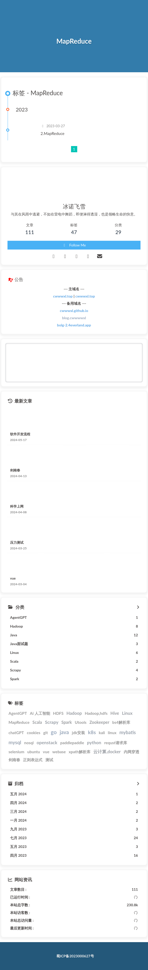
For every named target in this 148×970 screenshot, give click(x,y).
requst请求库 (115, 742)
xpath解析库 (79, 751)
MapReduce (19, 722)
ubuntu (33, 751)
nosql (29, 742)
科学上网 (17, 506)
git (45, 732)
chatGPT (16, 732)
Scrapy (51, 722)
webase (59, 751)
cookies (33, 732)
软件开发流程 (20, 434)
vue (13, 578)
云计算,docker (107, 751)
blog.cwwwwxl (74, 318)
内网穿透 (131, 751)
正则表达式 (32, 759)
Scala (37, 722)
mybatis (127, 732)
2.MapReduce (52, 133)
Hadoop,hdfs (96, 713)
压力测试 (17, 542)
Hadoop (74, 713)
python (94, 742)
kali (102, 732)
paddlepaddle (72, 742)
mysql (15, 742)
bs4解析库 (121, 722)
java (64, 732)
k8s (92, 732)
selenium (16, 751)
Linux (127, 713)
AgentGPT (18, 713)
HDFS (58, 713)
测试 (49, 759)
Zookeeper (99, 722)
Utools (81, 722)
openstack (47, 742)
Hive (115, 713)
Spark (66, 722)
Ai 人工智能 (40, 713)
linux (112, 732)
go (54, 732)
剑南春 (15, 470)
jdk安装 (78, 732)
